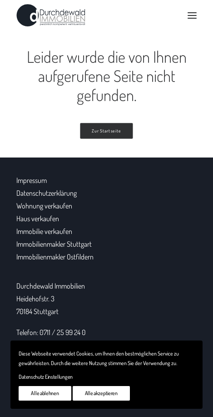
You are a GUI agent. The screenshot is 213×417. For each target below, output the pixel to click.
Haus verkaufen (37, 218)
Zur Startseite (106, 131)
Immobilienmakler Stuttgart (54, 244)
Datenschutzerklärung (46, 193)
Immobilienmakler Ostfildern (55, 256)
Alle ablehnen (45, 393)
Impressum (31, 180)
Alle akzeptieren (101, 393)
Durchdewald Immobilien (50, 285)
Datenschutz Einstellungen (46, 376)
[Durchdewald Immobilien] (50, 15)
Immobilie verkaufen (44, 231)
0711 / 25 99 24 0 (63, 332)
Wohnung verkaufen (44, 205)
